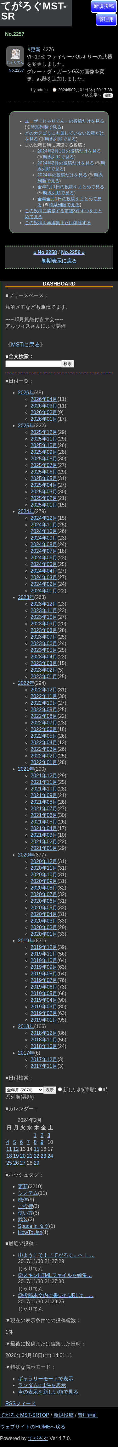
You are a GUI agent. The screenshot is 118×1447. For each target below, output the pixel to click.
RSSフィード (20, 1403)
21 (29, 1156)
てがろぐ (38, 1438)
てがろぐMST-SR (33, 11)
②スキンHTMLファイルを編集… (55, 1275)
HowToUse (30, 1232)
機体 (23, 1199)
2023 (26, 597)
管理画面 (88, 1415)
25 (9, 1163)
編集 (108, 95)
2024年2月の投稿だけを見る (65, 162)
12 (16, 1149)
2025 (26, 425)
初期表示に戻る (59, 260)
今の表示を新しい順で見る (48, 1391)
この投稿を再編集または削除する (58, 222)
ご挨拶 (25, 1206)
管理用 (106, 19)
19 (16, 1156)
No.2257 (16, 70)
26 (16, 1163)
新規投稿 (104, 6)
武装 (23, 1219)
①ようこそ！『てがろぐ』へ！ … (56, 1255)
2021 (26, 769)
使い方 (25, 1213)
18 (9, 1156)
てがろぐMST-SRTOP (24, 1415)
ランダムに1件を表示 (42, 1385)
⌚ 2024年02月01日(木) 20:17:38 (82, 89)
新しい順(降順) (77, 1089)
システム (28, 1193)
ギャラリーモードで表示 (45, 1378)
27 (23, 1163)
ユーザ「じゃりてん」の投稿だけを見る (64, 121)
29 (36, 1163)
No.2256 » (73, 252)
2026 (26, 392)
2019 (26, 940)
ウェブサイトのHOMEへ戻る (32, 1426)
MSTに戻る (25, 344)
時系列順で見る (46, 127)
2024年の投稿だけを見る (62, 174)
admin (42, 89)
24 (50, 1156)
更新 (23, 1186)
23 (43, 1156)
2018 (26, 1026)
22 (36, 1156)
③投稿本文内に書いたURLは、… (55, 1295)
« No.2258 (45, 252)
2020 (26, 854)
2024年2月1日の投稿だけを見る (69, 150)
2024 (26, 511)
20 (23, 1156)
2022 (26, 683)
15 (36, 1149)
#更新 (34, 49)
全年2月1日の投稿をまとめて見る (70, 186)
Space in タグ (33, 1226)
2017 (26, 1053)
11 (9, 1149)
